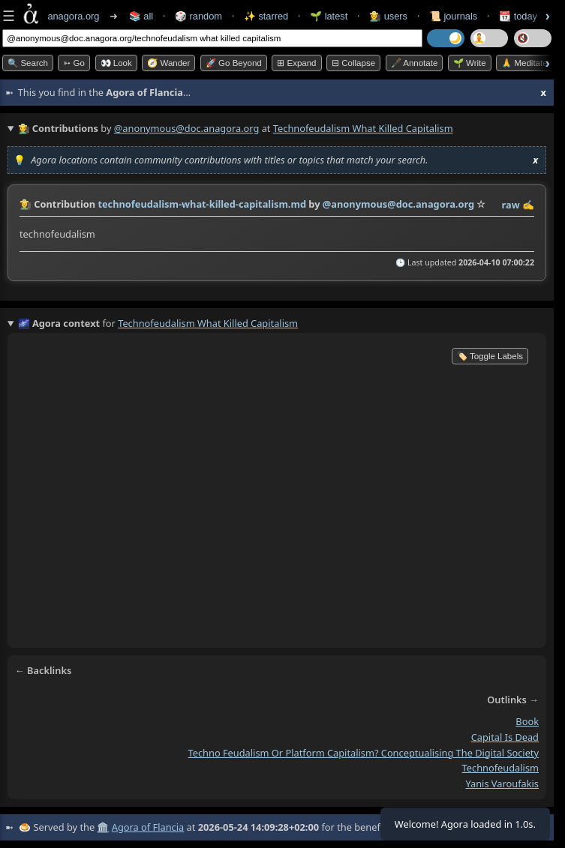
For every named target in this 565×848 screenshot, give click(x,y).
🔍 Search (28, 62)
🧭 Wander (168, 62)
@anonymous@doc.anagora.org (187, 128)
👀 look (116, 62)
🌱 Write (469, 62)
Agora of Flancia (148, 827)
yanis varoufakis (502, 783)
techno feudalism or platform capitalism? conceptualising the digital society (363, 753)
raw (511, 204)
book (527, 722)
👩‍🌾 (26, 204)
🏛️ (103, 827)
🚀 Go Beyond (234, 62)
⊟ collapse (353, 62)
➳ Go (74, 62)
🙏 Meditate (524, 62)
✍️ (528, 204)
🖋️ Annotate (414, 62)
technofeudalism (500, 768)
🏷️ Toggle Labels (490, 356)
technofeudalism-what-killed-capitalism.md (202, 204)
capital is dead (505, 737)
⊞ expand (296, 62)
